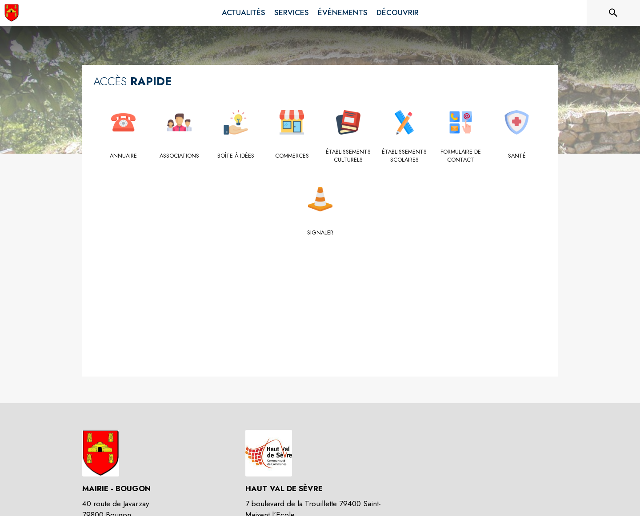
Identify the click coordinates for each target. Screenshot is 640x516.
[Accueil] (11, 13)
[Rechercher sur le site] (613, 13)
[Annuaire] (123, 156)
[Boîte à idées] (236, 156)
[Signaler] (320, 233)
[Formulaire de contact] (461, 156)
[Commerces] (292, 156)
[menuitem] (243, 13)
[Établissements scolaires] (405, 156)
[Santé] (517, 156)
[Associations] (180, 156)
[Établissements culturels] (348, 156)
